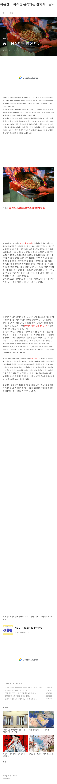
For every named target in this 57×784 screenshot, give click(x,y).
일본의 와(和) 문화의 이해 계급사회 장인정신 (20, 699)
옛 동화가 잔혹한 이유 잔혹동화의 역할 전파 (19, 693)
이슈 (7, 683)
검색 (47, 4)
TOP (52, 776)
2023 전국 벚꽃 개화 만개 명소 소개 (17, 696)
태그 (11, 13)
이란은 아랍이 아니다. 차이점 (14, 690)
